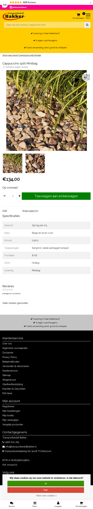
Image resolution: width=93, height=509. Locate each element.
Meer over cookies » (46, 495)
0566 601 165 (10, 442)
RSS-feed (7, 393)
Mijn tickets (8, 415)
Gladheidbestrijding (12, 384)
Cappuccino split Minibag (30, 55)
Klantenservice (10, 370)
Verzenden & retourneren (15, 366)
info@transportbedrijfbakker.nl (19, 446)
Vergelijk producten (12, 424)
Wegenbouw (9, 379)
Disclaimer (7, 352)
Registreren (8, 406)
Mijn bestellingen (11, 411)
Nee (46, 490)
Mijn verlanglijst (10, 420)
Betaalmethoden (11, 361)
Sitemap (6, 375)
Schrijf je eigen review (16, 67)
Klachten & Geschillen (13, 389)
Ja (45, 483)
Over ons (7, 343)
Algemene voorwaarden (15, 348)
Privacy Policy (9, 357)
